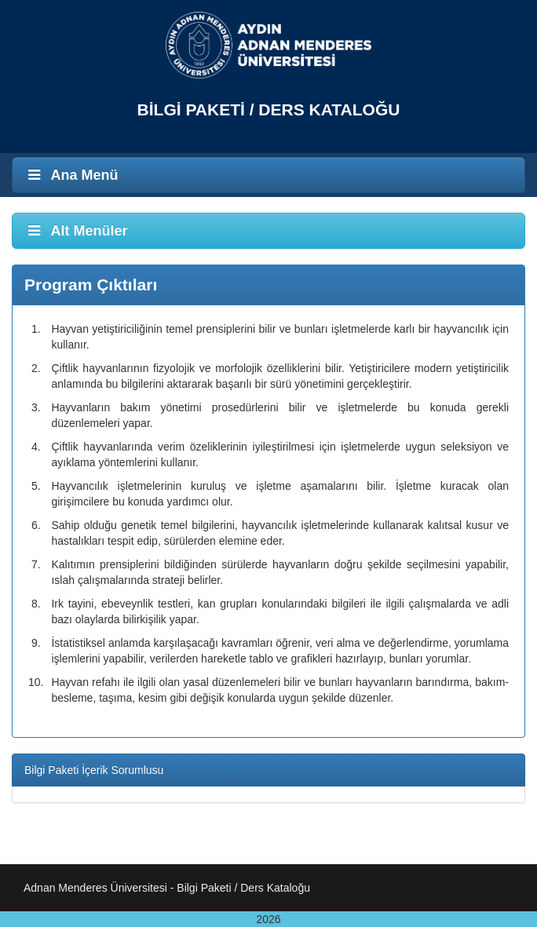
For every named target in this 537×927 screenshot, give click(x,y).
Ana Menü (71, 175)
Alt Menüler (76, 231)
